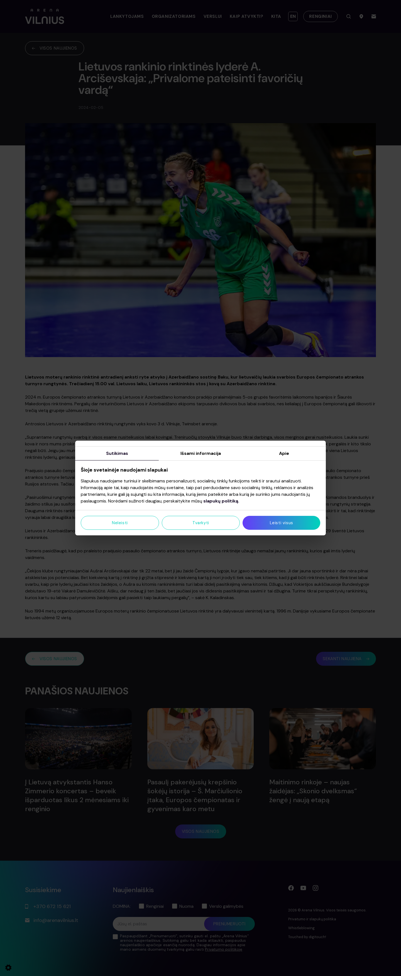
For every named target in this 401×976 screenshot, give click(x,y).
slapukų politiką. (221, 501)
